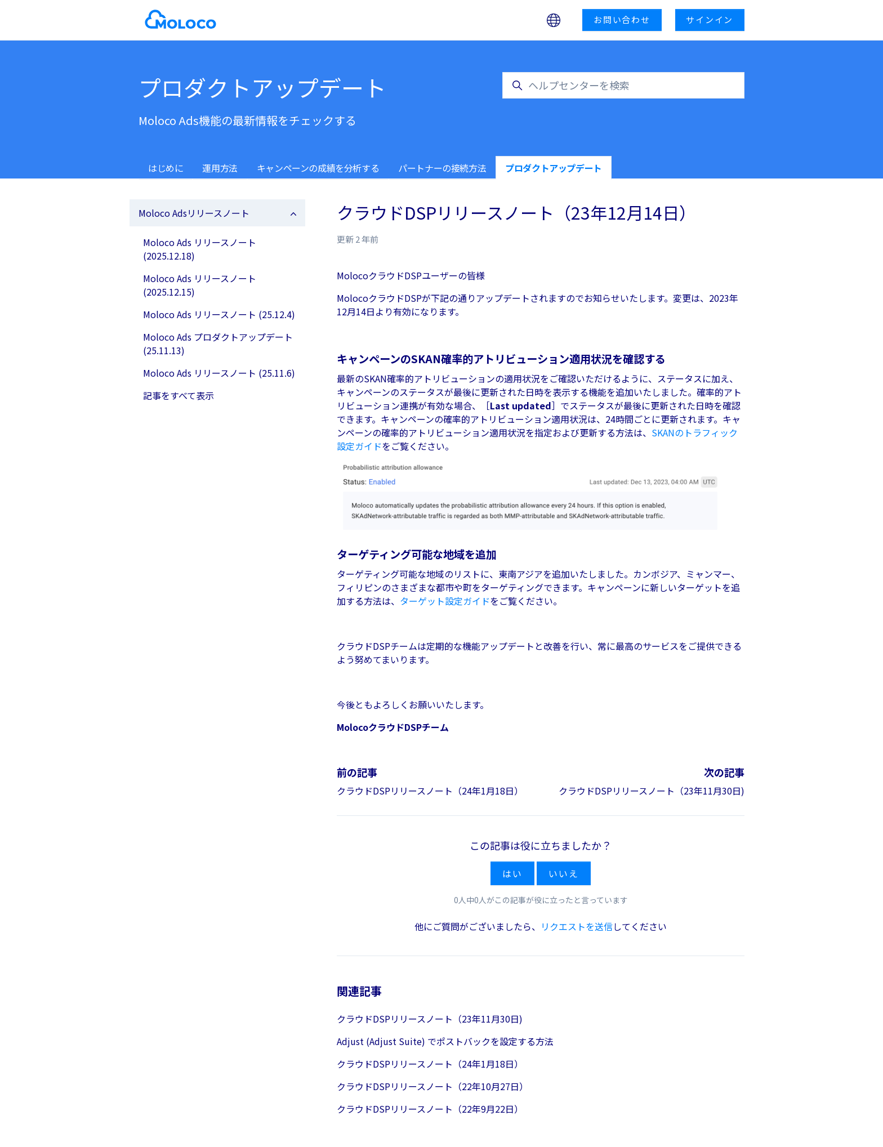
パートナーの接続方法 (442, 168)
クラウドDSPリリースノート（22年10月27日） (432, 1086)
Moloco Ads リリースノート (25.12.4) (219, 314)
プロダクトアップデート (553, 168)
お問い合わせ (622, 19)
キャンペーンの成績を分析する (318, 168)
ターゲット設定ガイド (445, 601)
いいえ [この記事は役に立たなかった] (563, 873)
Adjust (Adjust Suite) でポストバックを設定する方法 (445, 1041)
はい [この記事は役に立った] (512, 873)
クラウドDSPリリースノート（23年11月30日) (651, 790)
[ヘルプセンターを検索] (623, 85)
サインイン (709, 19)
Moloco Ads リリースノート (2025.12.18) (199, 248)
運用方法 (219, 168)
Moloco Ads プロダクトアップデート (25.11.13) (218, 343)
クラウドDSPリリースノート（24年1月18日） (430, 790)
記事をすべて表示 (178, 395)
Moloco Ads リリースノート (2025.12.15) (199, 284)
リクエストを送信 (577, 926)
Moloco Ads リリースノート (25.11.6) (219, 373)
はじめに (165, 168)
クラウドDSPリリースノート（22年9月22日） (430, 1108)
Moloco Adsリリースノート (194, 213)
